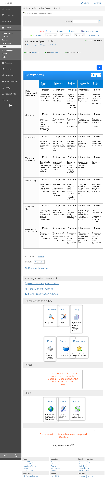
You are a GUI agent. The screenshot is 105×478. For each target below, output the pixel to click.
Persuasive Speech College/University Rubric (41, 46)
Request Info (83, 476)
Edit (63, 307)
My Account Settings (30, 474)
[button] (100, 20)
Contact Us (55, 476)
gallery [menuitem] (5, 36)
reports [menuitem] (5, 53)
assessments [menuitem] (7, 50)
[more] (10, 100)
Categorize (66, 339)
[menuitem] (10, 9)
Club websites (84, 466)
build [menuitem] (4, 47)
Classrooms (55, 460)
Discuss (77, 399)
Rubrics (53, 464)
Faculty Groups (84, 468)
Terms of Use (28, 462)
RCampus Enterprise (86, 474)
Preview (51, 307)
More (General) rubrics (39, 286)
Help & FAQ (55, 474)
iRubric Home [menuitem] (7, 33)
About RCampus (29, 460)
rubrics (28, 13)
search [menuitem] (5, 40)
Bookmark (79, 339)
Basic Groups (83, 462)
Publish (51, 399)
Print (50, 339)
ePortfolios (55, 462)
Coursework (55, 466)
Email (63, 399)
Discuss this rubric (37, 266)
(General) (35, 56)
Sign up (97, 3)
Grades (53, 468)
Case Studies (28, 468)
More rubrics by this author (42, 281)
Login (85, 3)
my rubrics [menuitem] (6, 43)
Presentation (55, 56)
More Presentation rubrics (41, 292)
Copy (76, 307)
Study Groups (83, 464)
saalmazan (94, 44)
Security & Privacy (29, 464)
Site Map (26, 466)
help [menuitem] (4, 57)
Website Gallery (84, 460)
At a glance (27, 476)
